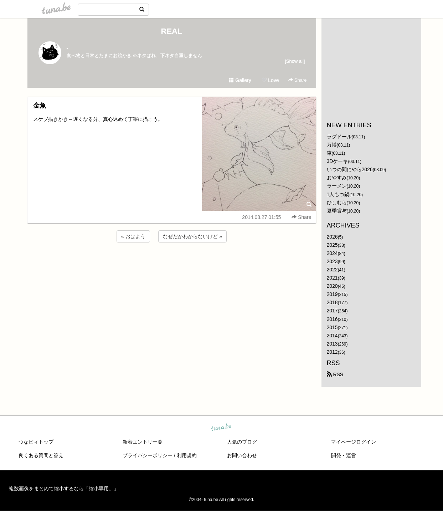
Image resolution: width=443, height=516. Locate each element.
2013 (332, 344)
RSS (335, 374)
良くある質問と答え (41, 455)
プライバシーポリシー (147, 455)
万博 (332, 145)
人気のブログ (242, 442)
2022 (332, 269)
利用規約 (187, 455)
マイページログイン (353, 442)
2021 (332, 278)
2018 (332, 302)
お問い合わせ (242, 455)
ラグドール (339, 136)
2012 (332, 352)
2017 (332, 310)
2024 (332, 253)
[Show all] (295, 61)
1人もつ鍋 (338, 194)
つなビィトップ (36, 442)
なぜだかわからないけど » (192, 236)
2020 (332, 286)
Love (270, 80)
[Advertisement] (171, 263)
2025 (332, 245)
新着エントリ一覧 (143, 442)
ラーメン (337, 186)
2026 (332, 237)
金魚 (39, 105)
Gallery (240, 80)
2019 (332, 294)
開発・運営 (343, 455)
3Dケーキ (337, 161)
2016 (332, 319)
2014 (332, 335)
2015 (332, 327)
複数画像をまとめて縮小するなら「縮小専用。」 (64, 488)
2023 (332, 261)
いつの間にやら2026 (350, 169)
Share (297, 80)
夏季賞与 (337, 211)
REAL (171, 31)
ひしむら (337, 202)
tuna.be (221, 427)
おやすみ (337, 177)
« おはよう (133, 236)
